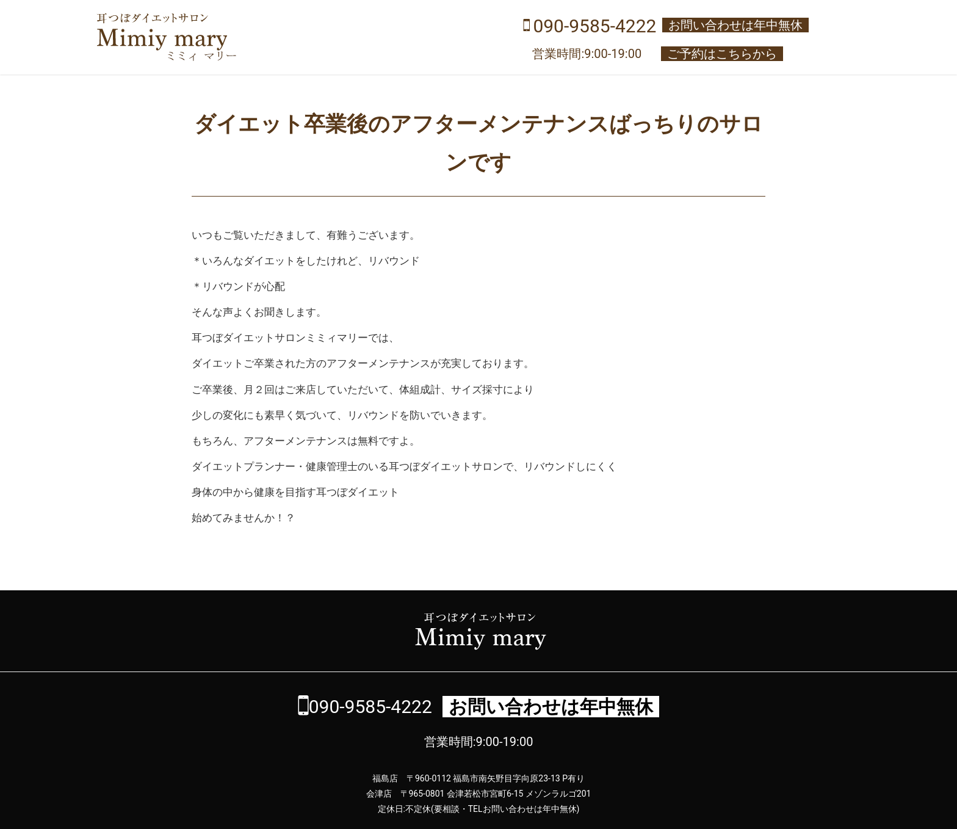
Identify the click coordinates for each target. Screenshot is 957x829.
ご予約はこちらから (722, 53)
